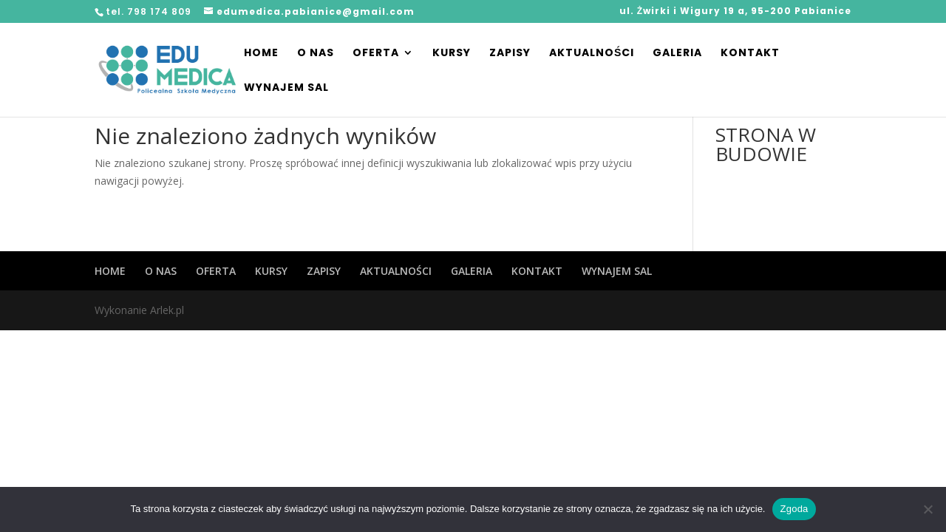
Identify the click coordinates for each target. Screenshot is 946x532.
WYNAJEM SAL (286, 88)
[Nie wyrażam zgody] (927, 509)
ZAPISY (510, 53)
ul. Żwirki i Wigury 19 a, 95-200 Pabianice (735, 12)
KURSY (451, 53)
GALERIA (677, 53)
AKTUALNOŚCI (591, 53)
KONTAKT (750, 53)
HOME (261, 53)
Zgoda (794, 508)
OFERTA (376, 53)
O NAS (315, 53)
